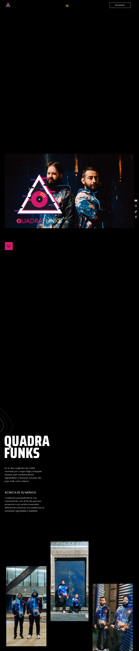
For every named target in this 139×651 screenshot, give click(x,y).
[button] (67, 6)
